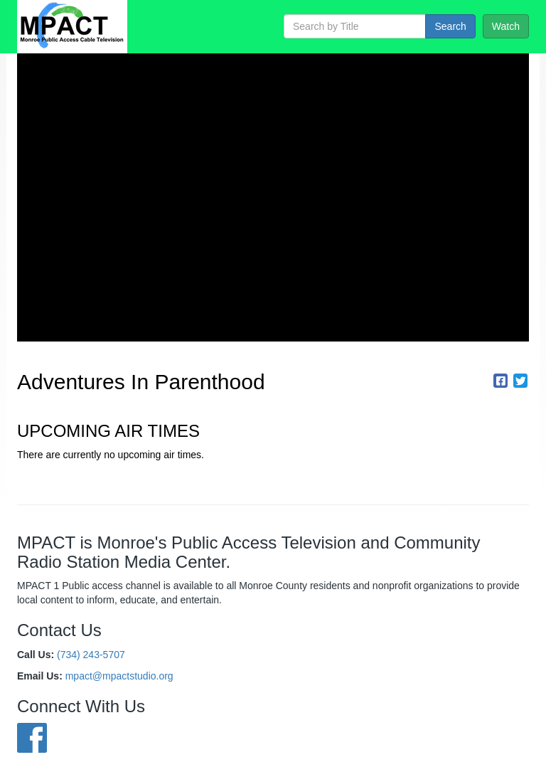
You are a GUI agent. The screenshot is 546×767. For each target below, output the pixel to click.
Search (450, 26)
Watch (506, 26)
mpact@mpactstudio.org (119, 676)
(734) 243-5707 (91, 654)
